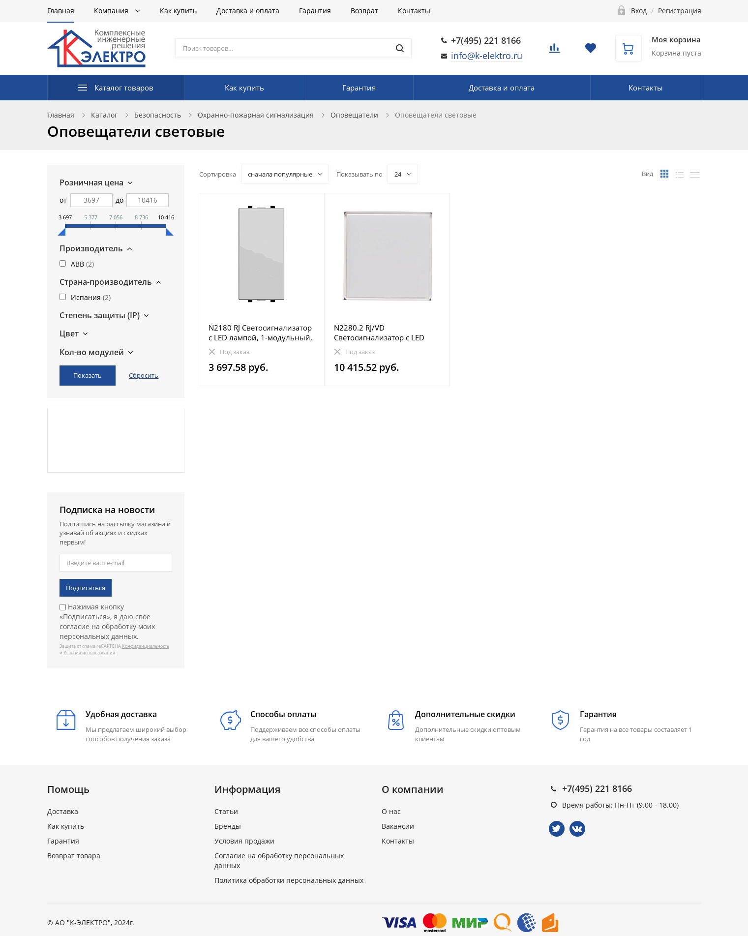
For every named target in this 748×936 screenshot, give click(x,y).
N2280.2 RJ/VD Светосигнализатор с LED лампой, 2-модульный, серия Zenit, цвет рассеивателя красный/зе (387, 332)
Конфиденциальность (145, 646)
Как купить (178, 10)
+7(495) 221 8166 (486, 40)
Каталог (104, 115)
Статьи (226, 811)
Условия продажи (244, 840)
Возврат (364, 10)
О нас (391, 811)
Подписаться (85, 587)
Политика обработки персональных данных (288, 880)
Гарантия (315, 10)
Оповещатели (354, 115)
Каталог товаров (123, 87)
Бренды (227, 826)
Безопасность (157, 115)
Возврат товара (73, 855)
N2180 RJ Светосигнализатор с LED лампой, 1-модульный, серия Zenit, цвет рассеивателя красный (260, 332)
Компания (112, 10)
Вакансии (398, 826)
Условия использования (89, 652)
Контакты (414, 10)
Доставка (62, 811)
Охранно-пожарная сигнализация (256, 115)
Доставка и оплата (247, 10)
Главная (60, 10)
